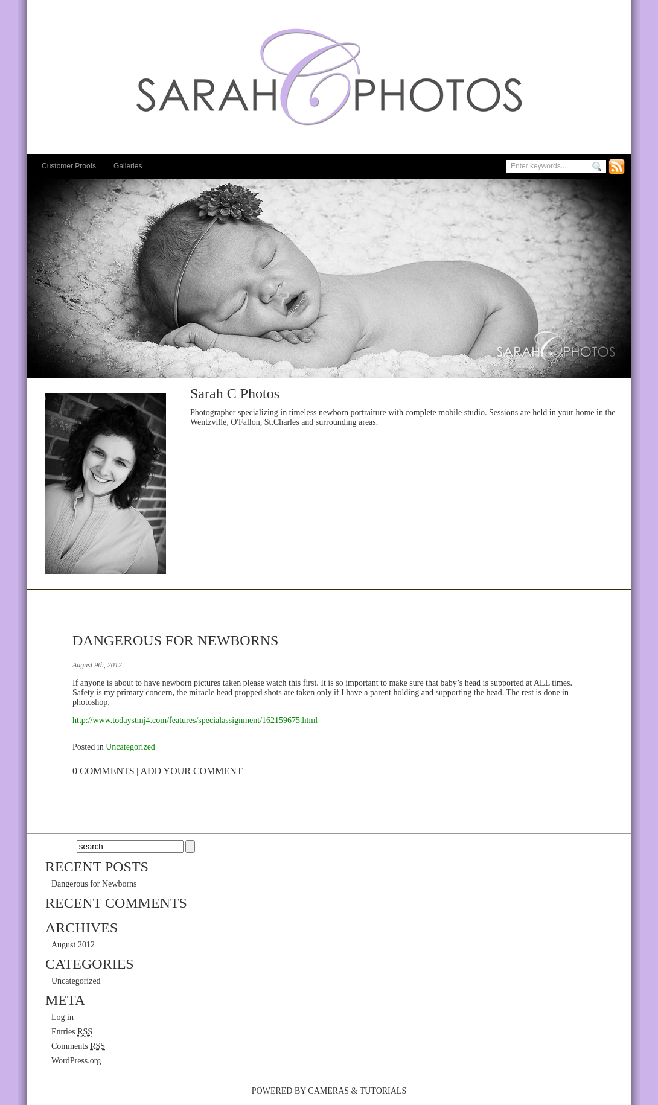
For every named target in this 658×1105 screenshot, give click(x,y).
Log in (62, 1017)
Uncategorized (130, 746)
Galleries (127, 166)
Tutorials (383, 1090)
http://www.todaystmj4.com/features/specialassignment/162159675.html (195, 720)
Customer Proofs (69, 166)
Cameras (328, 1090)
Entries (71, 1032)
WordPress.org (76, 1060)
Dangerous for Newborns (175, 640)
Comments (78, 1046)
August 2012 (73, 944)
